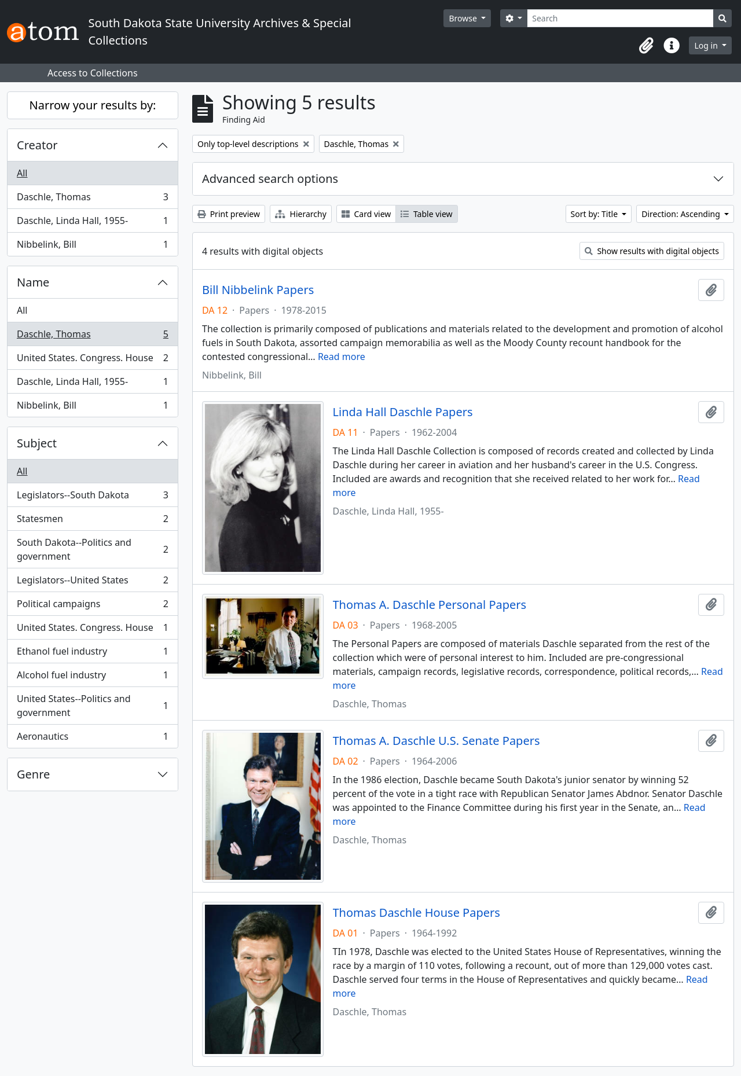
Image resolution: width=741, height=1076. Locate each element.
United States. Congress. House (92, 360)
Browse (464, 18)
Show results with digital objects (652, 250)
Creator (37, 145)
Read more (341, 356)
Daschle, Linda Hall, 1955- (92, 223)
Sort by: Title (595, 213)
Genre (33, 774)
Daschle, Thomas (92, 199)
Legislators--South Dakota (92, 497)
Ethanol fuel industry (92, 653)
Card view (366, 213)
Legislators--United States (92, 582)
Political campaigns (92, 606)
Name (33, 282)
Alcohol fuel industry (92, 677)
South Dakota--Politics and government (92, 549)
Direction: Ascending (681, 213)
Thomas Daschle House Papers (416, 913)
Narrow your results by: (93, 105)
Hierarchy (301, 213)
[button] (646, 45)
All (22, 173)
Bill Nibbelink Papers (258, 290)
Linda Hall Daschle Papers (403, 412)
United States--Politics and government (92, 705)
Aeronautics (92, 738)
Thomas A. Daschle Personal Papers (430, 605)
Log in (707, 45)
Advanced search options (270, 178)
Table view (426, 213)
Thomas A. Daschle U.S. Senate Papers (436, 741)
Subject (37, 443)
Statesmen (92, 521)
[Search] (620, 18)
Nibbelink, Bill (92, 246)
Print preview (228, 213)
